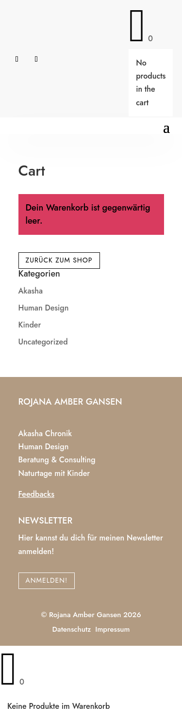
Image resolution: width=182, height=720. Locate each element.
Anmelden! (47, 580)
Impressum (112, 629)
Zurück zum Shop (59, 260)
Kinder (29, 324)
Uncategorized (43, 341)
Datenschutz (71, 629)
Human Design (43, 307)
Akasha (30, 290)
